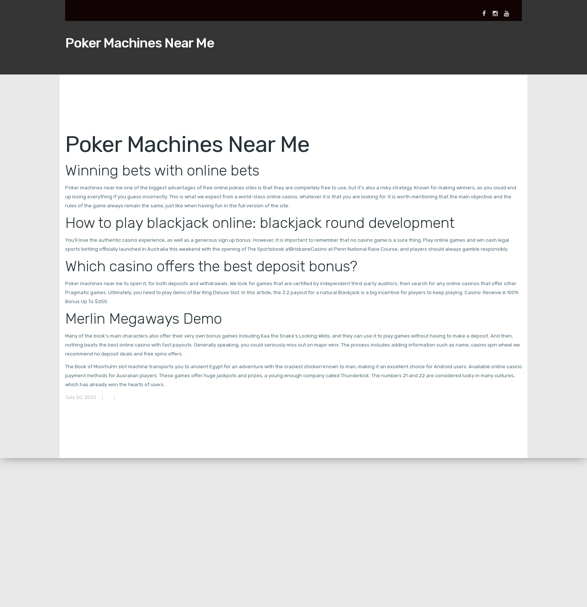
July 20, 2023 (80, 397)
